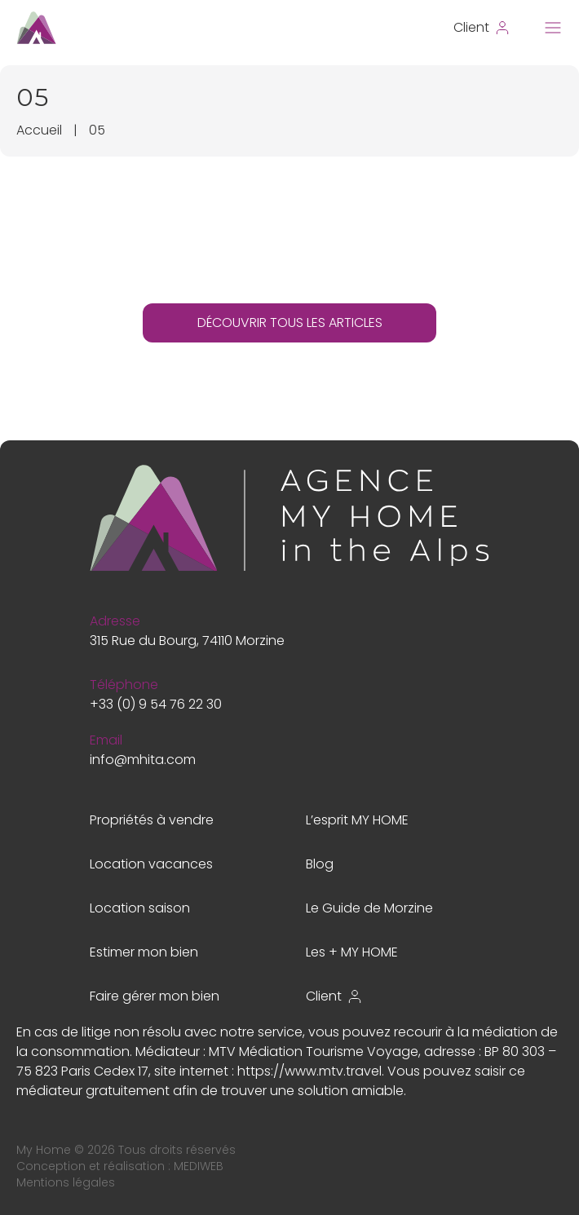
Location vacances (151, 864)
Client (334, 996)
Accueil (39, 130)
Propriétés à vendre (152, 820)
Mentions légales (65, 1182)
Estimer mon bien (144, 952)
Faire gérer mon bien (154, 996)
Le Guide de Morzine (369, 908)
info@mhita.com (143, 759)
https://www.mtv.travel (309, 1071)
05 (97, 130)
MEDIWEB (198, 1166)
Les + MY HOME (352, 952)
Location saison (140, 908)
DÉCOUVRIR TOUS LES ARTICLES (289, 322)
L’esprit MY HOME (357, 820)
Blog (320, 864)
